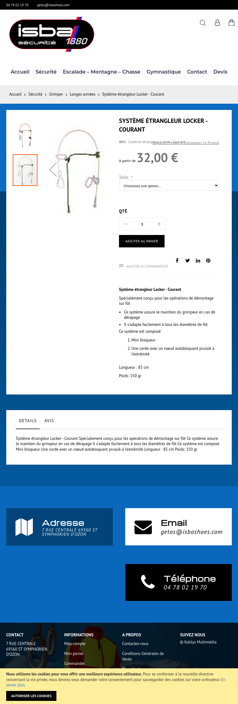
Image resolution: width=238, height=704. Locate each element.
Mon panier (74, 653)
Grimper (56, 94)
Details (28, 420)
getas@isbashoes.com (53, 5)
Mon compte (75, 643)
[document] (119, 686)
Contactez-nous (135, 643)
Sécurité (35, 94)
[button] (53, 169)
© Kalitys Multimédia (198, 642)
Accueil (15, 94)
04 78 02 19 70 (17, 5)
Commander (74, 663)
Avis (49, 420)
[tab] (28, 422)
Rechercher (202, 22)
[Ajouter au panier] (142, 241)
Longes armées (82, 94)
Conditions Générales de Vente (143, 656)
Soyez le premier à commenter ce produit (186, 142)
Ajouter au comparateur (147, 266)
